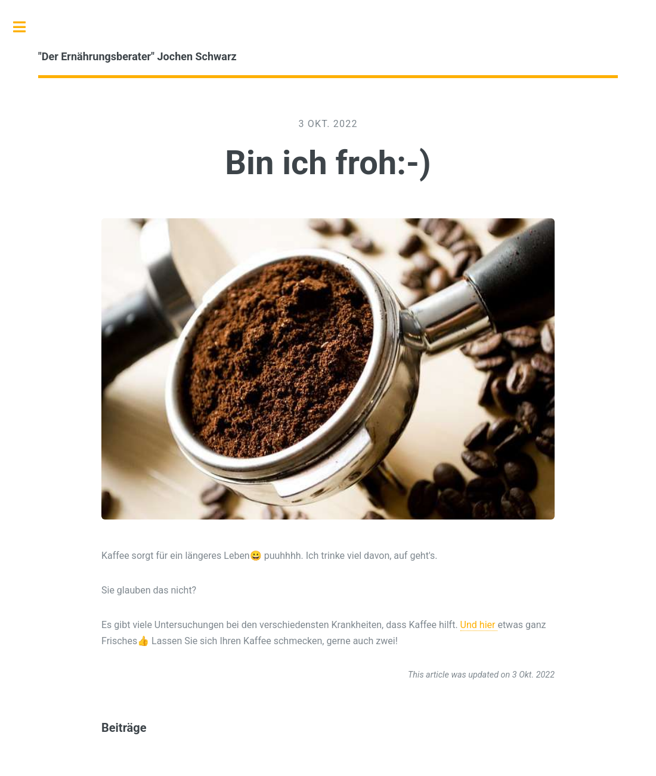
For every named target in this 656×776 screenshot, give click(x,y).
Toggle (25, 27)
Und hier (479, 624)
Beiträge (124, 728)
